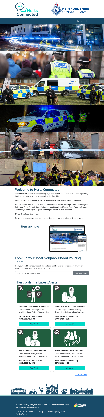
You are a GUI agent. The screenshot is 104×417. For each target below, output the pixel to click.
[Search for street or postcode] (44, 273)
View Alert (34, 324)
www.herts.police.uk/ (30, 407)
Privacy (40, 411)
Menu (82, 21)
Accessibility (49, 411)
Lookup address (81, 273)
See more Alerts (81, 375)
